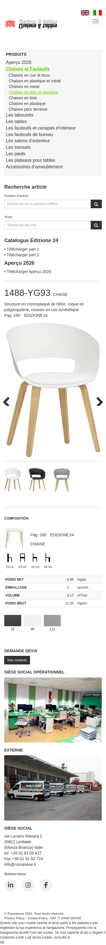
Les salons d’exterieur (28, 140)
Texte (8, 217)
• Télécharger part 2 (21, 255)
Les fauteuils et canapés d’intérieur (41, 128)
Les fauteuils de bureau (29, 134)
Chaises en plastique (27, 103)
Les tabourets (19, 115)
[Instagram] (28, 885)
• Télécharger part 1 (21, 249)
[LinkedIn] (10, 885)
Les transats (18, 147)
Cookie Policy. (81, 937)
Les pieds (15, 153)
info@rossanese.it (20, 864)
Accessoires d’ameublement (34, 166)
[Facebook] (46, 885)
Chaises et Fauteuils (28, 68)
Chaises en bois (23, 98)
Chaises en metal (24, 86)
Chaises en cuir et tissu (29, 75)
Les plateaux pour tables (30, 160)
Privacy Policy (14, 918)
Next (97, 400)
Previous (8, 400)
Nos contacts (17, 660)
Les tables (16, 121)
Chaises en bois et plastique (33, 92)
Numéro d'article (16, 195)
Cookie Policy (38, 918)
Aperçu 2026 (19, 62)
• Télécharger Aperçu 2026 (27, 271)
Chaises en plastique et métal (35, 81)
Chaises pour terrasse (28, 109)
